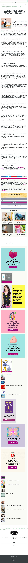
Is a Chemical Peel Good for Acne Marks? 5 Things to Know (13, 505)
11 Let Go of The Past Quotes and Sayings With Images (13, 475)
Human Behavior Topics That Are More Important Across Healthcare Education (16, 509)
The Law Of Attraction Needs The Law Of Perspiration (12, 484)
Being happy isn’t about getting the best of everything (12, 480)
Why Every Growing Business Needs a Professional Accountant (14, 518)
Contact (14, 545)
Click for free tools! (14, 202)
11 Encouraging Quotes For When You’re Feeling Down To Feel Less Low (15, 389)
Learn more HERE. (4, 190)
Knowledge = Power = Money (9, 493)
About (14, 542)
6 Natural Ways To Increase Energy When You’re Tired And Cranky (14, 385)
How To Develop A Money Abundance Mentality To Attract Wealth (14, 376)
